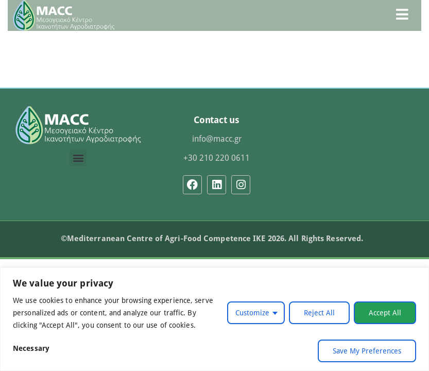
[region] (214, 319)
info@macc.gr (217, 138)
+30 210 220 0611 (216, 157)
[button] (78, 157)
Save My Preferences (367, 351)
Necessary (31, 348)
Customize (252, 312)
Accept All (385, 312)
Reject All (319, 312)
